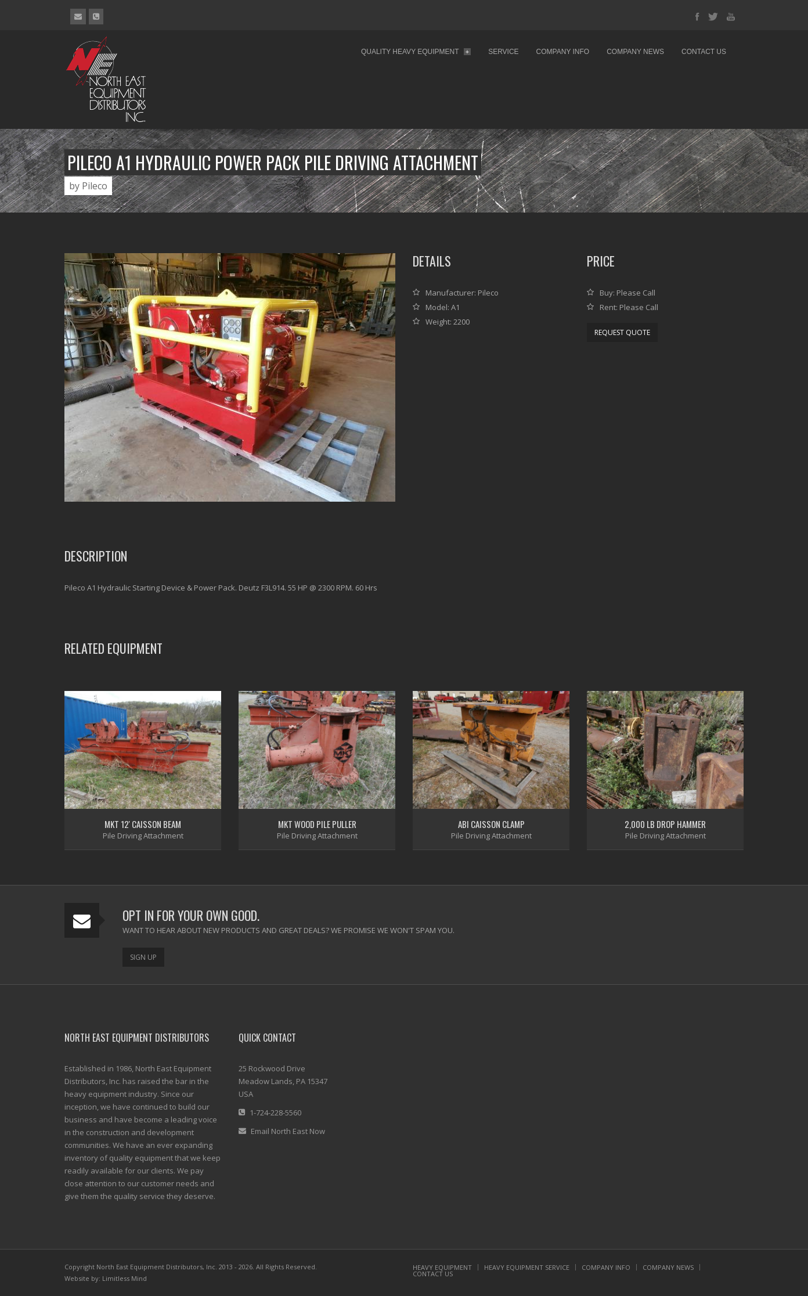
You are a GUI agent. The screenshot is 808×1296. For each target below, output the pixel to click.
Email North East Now (288, 1131)
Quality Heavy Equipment (416, 52)
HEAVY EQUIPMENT (442, 1267)
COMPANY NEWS (668, 1267)
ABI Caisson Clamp (491, 824)
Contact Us (703, 52)
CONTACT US (433, 1273)
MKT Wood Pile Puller (317, 824)
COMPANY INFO (606, 1267)
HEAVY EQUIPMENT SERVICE (526, 1267)
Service (503, 52)
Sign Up (143, 957)
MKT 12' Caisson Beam (142, 824)
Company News (635, 52)
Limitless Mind (124, 1278)
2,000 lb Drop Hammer (665, 824)
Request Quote (622, 332)
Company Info (563, 52)
